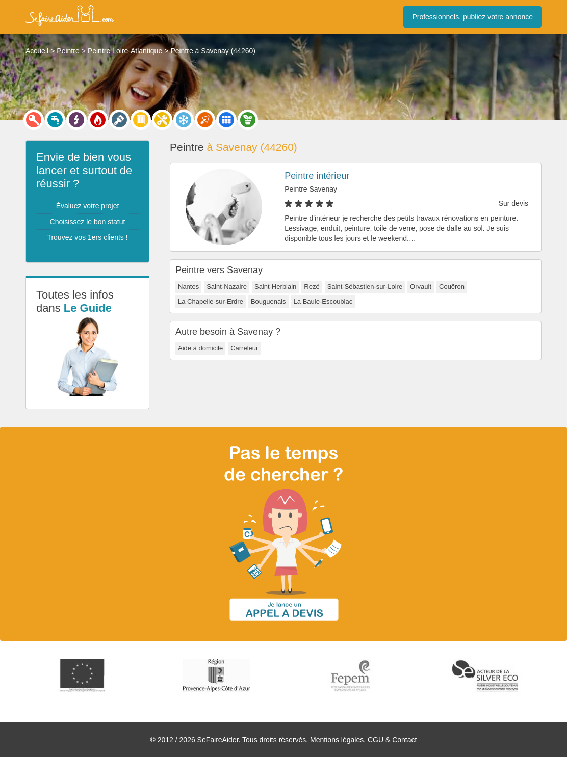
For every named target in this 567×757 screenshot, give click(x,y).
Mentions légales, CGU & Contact (363, 740)
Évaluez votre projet (87, 206)
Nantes (188, 286)
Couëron (452, 286)
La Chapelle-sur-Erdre (210, 301)
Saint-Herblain (275, 286)
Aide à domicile (200, 348)
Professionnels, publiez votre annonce (472, 17)
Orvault (420, 286)
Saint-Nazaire (227, 286)
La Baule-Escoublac (323, 301)
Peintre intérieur (317, 176)
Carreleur (244, 348)
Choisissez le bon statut (87, 222)
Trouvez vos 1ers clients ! (87, 237)
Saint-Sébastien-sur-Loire (364, 286)
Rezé (311, 286)
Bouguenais (268, 301)
